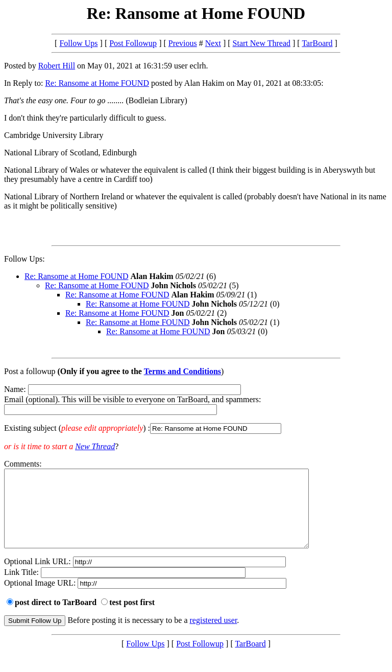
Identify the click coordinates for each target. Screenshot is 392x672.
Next (213, 43)
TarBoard (317, 43)
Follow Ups (78, 43)
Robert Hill (56, 65)
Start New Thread (261, 43)
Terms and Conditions (182, 371)
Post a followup (29, 371)
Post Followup (133, 43)
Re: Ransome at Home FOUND (97, 83)
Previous (182, 43)
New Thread (95, 446)
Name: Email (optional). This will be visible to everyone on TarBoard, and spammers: (196, 409)
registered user (213, 635)
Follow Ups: (24, 258)
